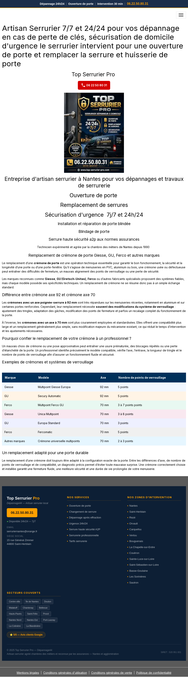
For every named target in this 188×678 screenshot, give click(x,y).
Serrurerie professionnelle (84, 535)
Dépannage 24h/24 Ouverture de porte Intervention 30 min (94, 4)
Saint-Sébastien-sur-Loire (144, 564)
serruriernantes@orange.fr (22, 531)
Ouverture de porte (80, 505)
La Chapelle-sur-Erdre (142, 547)
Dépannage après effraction (85, 517)
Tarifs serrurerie (78, 541)
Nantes (133, 505)
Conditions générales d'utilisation (65, 672)
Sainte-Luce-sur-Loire (141, 558)
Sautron (134, 582)
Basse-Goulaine (138, 570)
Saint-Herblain (137, 511)
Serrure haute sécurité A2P (84, 529)
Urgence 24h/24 (78, 523)
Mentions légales (28, 672)
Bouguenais (136, 541)
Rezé (132, 517)
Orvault (133, 523)
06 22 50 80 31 (94, 85)
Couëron (134, 552)
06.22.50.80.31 (22, 513)
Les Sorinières (137, 576)
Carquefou (135, 529)
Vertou (133, 535)
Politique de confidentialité (153, 672)
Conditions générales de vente (111, 672)
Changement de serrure (82, 511)
